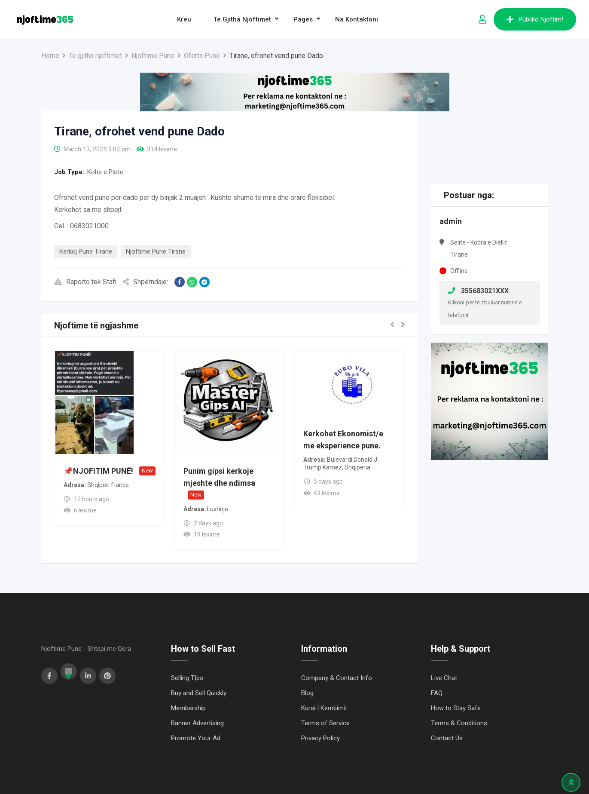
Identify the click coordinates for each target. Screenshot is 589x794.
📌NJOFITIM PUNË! (98, 470)
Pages (303, 19)
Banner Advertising (197, 723)
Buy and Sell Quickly (198, 693)
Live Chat (444, 678)
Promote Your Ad (195, 738)
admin (450, 221)
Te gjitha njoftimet (242, 19)
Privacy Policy (320, 738)
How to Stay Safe (456, 708)
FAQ (437, 693)
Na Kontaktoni (356, 19)
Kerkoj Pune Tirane (85, 251)
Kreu (184, 19)
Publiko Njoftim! (535, 19)
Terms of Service (325, 723)
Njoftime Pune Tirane (156, 251)
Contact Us (447, 738)
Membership (188, 708)
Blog (307, 693)
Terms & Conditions (459, 723)
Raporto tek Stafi (85, 282)
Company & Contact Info (336, 678)
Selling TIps (187, 678)
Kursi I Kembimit (324, 708)
